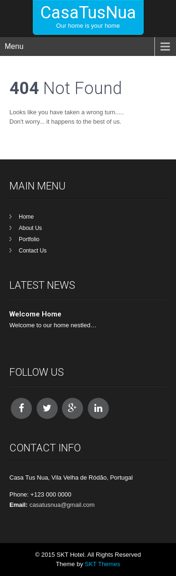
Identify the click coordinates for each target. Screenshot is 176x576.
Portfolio (29, 239)
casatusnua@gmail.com (62, 504)
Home (26, 216)
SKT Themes (102, 564)
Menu (14, 46)
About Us (30, 228)
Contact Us (32, 250)
